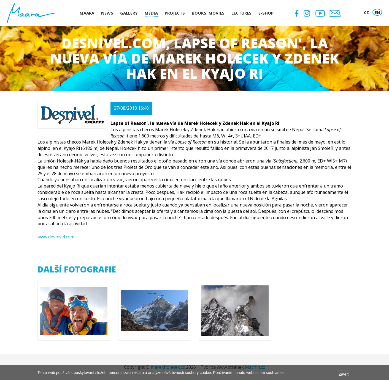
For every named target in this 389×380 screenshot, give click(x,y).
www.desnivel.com (55, 237)
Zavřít (344, 374)
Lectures (241, 13)
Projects (175, 13)
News (107, 13)
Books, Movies (208, 13)
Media (151, 13)
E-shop (266, 13)
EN (377, 12)
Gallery (129, 13)
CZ (366, 12)
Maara (87, 13)
